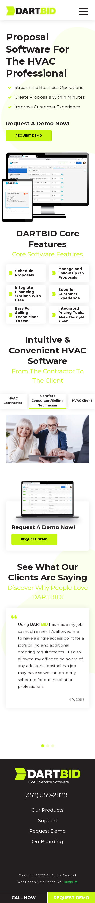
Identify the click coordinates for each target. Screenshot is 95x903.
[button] (42, 753)
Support (47, 820)
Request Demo (28, 135)
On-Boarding (47, 841)
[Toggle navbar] (83, 11)
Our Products (47, 810)
